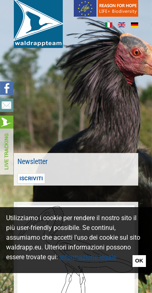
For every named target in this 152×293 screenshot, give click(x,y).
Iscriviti (31, 178)
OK (139, 261)
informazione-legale (88, 257)
